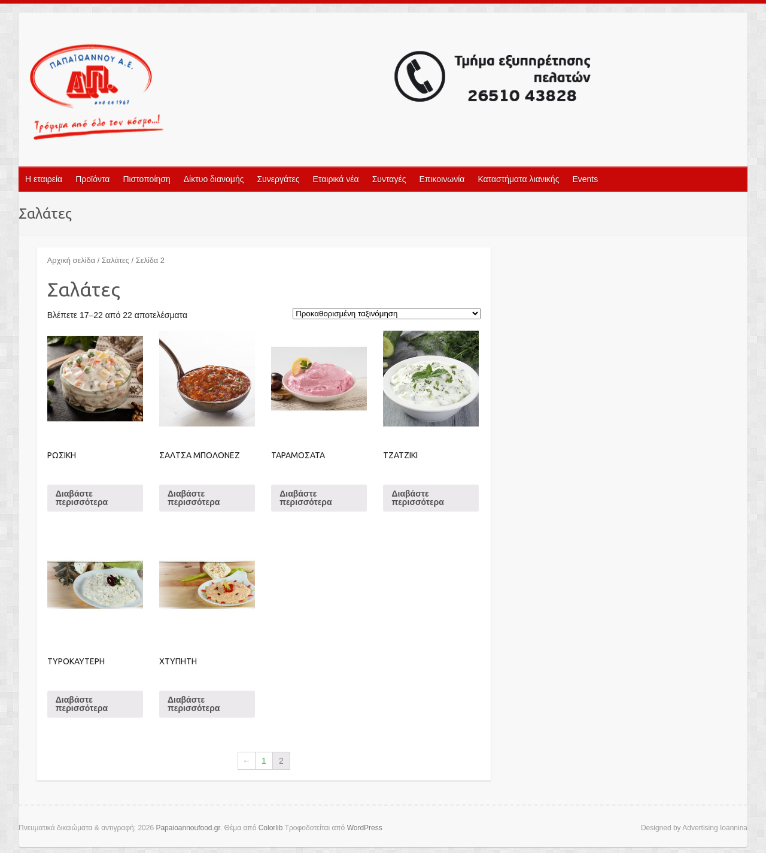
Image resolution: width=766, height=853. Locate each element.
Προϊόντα (92, 179)
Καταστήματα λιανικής (518, 179)
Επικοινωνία (441, 179)
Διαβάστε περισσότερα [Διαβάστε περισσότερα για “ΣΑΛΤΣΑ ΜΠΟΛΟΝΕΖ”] (194, 498)
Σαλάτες (115, 260)
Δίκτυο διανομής (214, 179)
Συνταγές (389, 179)
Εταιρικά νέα (336, 179)
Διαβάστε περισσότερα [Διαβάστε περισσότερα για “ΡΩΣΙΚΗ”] (82, 498)
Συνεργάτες (278, 179)
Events (585, 179)
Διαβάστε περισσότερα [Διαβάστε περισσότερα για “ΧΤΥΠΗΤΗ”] (194, 704)
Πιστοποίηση (146, 179)
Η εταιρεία (43, 179)
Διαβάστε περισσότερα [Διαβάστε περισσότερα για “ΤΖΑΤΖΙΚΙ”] (417, 498)
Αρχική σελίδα (71, 260)
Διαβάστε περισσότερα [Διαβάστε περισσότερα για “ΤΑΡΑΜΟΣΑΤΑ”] (305, 498)
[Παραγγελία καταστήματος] (387, 313)
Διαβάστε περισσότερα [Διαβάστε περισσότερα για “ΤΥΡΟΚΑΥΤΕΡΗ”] (82, 704)
